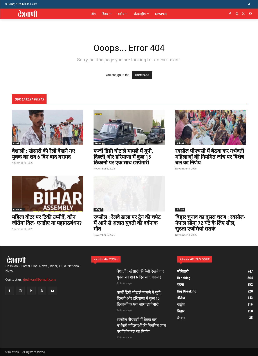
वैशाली (16, 143)
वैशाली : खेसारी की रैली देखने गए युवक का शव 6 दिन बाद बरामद (43, 154)
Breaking (18, 209)
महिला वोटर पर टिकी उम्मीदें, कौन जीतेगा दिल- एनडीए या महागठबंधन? (47, 220)
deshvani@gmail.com (39, 280)
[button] (249, 4)
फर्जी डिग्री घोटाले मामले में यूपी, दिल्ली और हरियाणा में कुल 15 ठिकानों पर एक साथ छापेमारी (123, 157)
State (98, 143)
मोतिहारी (180, 143)
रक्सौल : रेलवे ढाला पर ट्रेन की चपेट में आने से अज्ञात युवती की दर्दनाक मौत (127, 223)
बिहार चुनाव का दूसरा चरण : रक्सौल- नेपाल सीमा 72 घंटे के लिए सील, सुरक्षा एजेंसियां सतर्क (210, 223)
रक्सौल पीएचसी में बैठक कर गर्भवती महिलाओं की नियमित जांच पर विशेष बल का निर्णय (209, 157)
